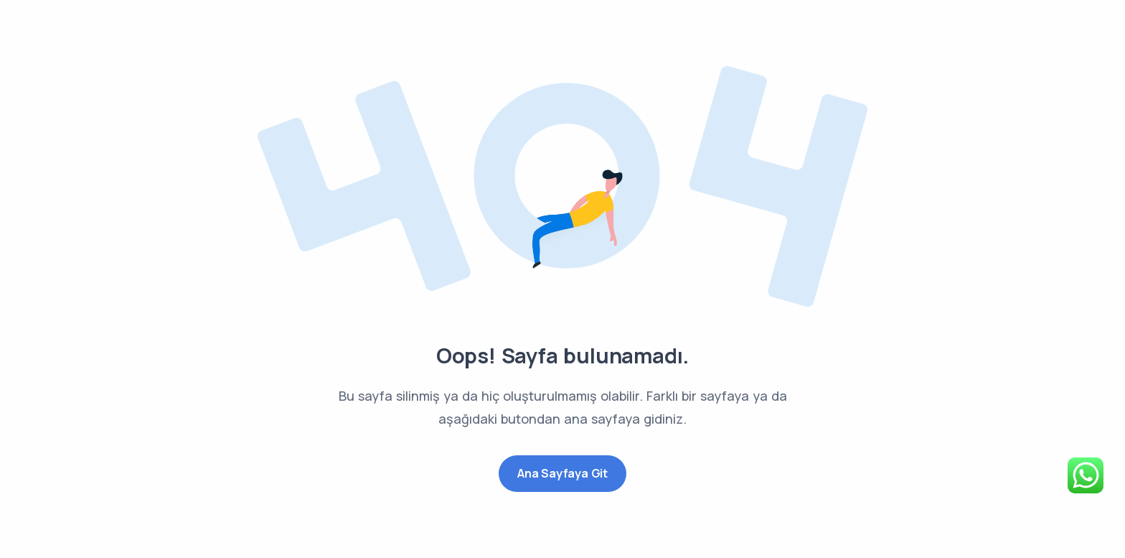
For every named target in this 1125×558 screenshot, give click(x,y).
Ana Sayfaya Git (562, 473)
